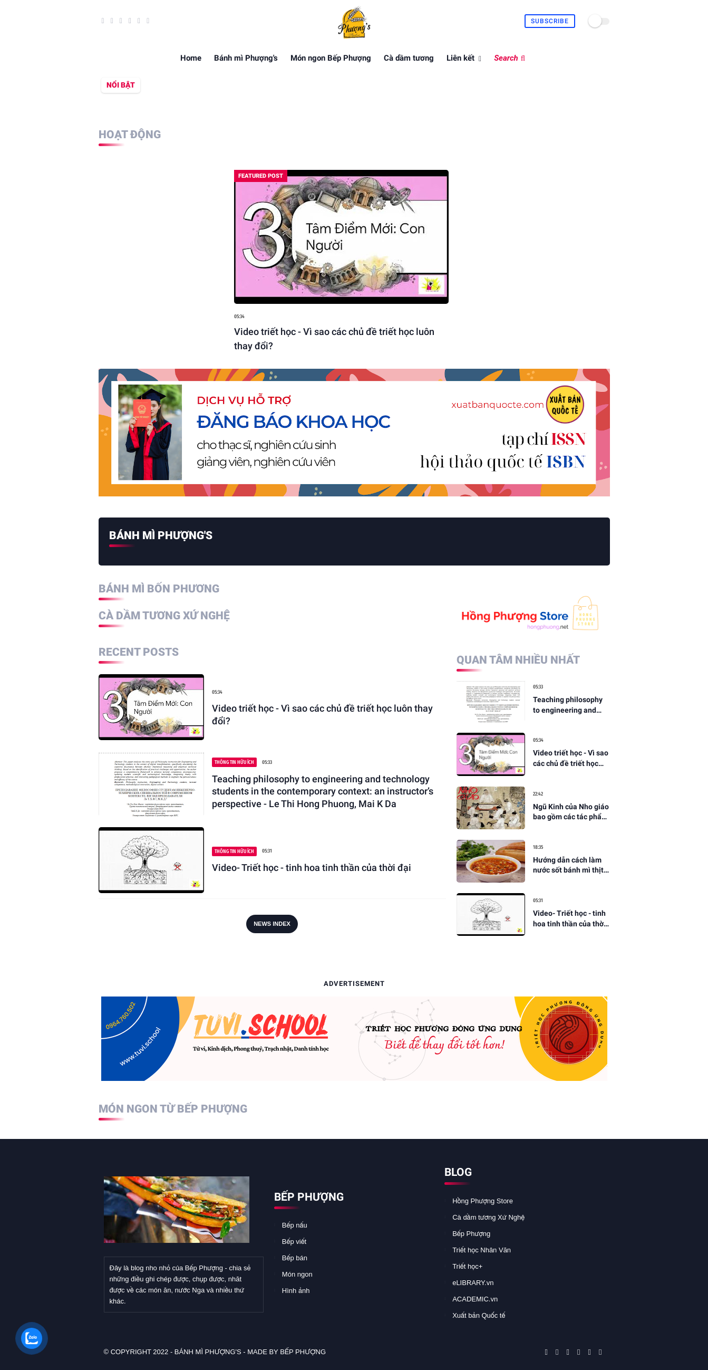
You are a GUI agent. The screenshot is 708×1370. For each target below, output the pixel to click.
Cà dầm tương (409, 58)
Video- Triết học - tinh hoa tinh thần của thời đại (311, 867)
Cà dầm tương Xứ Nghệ (488, 1217)
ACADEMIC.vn (475, 1299)
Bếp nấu (294, 1225)
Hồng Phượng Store (482, 1201)
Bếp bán (294, 1258)
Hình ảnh (296, 1291)
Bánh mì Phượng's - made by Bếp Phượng (250, 1352)
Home (190, 58)
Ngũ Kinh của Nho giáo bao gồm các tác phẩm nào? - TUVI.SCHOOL (571, 812)
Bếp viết (294, 1242)
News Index (272, 924)
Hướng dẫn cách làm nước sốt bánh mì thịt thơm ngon (568, 866)
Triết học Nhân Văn (481, 1250)
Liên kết (460, 58)
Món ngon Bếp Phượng (330, 58)
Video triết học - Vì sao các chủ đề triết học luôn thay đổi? (334, 338)
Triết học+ (467, 1266)
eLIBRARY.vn (472, 1283)
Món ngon (297, 1274)
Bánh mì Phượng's (246, 58)
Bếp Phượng (471, 1234)
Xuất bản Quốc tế (478, 1315)
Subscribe (550, 21)
